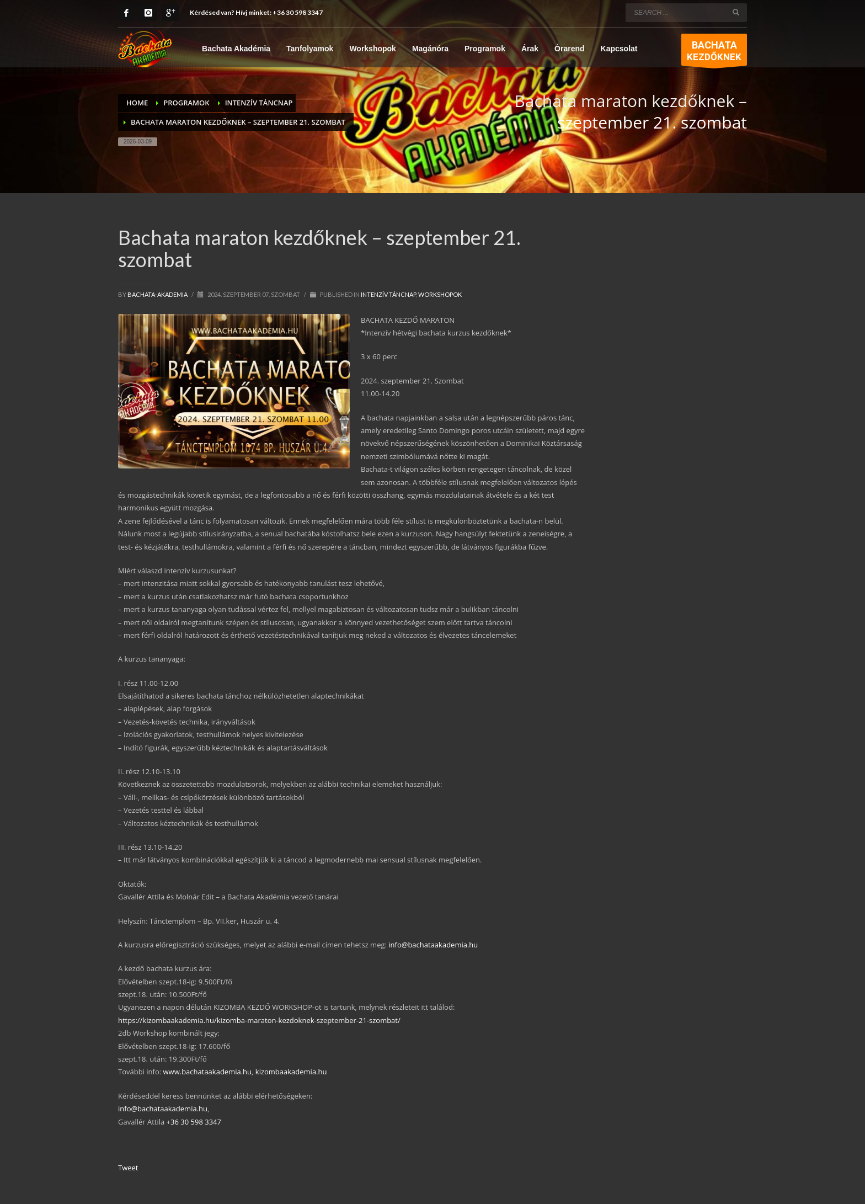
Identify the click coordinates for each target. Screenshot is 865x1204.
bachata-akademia (158, 294)
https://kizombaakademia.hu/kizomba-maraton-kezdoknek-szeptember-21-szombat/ (259, 1020)
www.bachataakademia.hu (207, 1072)
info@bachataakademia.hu (433, 945)
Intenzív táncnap (388, 294)
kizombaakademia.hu (291, 1072)
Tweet (128, 1168)
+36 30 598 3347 (298, 12)
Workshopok (440, 294)
